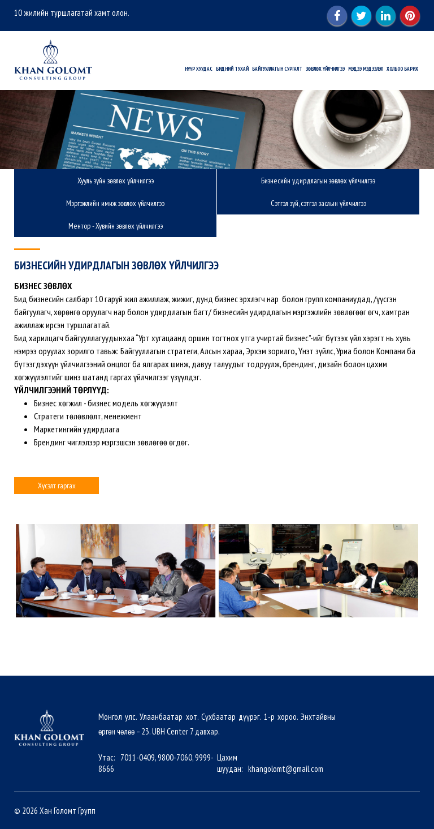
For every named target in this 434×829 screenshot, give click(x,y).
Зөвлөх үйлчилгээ (325, 69)
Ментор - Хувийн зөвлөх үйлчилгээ (115, 226)
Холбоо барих (402, 69)
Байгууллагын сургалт (277, 69)
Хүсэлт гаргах (57, 485)
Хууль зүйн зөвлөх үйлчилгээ (115, 180)
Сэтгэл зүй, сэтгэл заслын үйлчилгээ (318, 203)
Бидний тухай (232, 69)
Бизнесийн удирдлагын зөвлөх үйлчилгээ (318, 180)
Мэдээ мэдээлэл (365, 69)
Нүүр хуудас (198, 69)
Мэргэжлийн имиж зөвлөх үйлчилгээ (115, 203)
